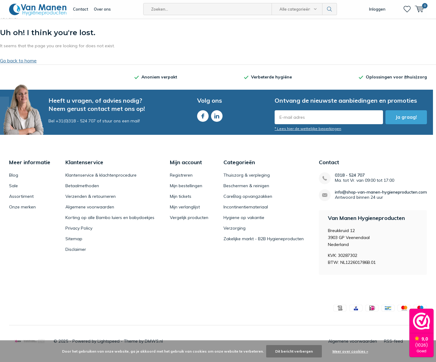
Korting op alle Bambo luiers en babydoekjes (109, 222)
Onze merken (22, 211)
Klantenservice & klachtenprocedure (101, 179)
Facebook (203, 119)
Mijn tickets (180, 201)
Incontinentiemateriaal (245, 211)
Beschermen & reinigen (246, 190)
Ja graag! (406, 122)
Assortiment (21, 201)
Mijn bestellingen (186, 190)
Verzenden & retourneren (90, 201)
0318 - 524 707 (350, 179)
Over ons (102, 9)
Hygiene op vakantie (243, 222)
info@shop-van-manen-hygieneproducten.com (381, 196)
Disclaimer (75, 254)
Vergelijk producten (189, 222)
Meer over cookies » (350, 351)
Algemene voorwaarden (89, 211)
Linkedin (217, 119)
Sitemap (73, 243)
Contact (80, 9)
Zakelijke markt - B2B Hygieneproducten (263, 243)
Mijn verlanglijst (185, 211)
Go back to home (18, 65)
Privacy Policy (78, 232)
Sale (13, 190)
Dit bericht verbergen (294, 351)
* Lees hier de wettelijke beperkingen (308, 133)
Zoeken (329, 9)
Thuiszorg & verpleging (246, 179)
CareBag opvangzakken (247, 201)
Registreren (181, 179)
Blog (13, 179)
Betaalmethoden (82, 190)
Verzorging (234, 232)
